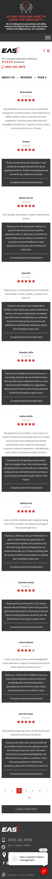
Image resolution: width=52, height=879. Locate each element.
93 (29, 797)
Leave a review (26, 809)
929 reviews (19, 62)
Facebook (44, 51)
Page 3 (42, 77)
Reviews (26, 77)
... (22, 797)
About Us (8, 77)
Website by (26, 875)
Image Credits (12, 875)
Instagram (48, 51)
